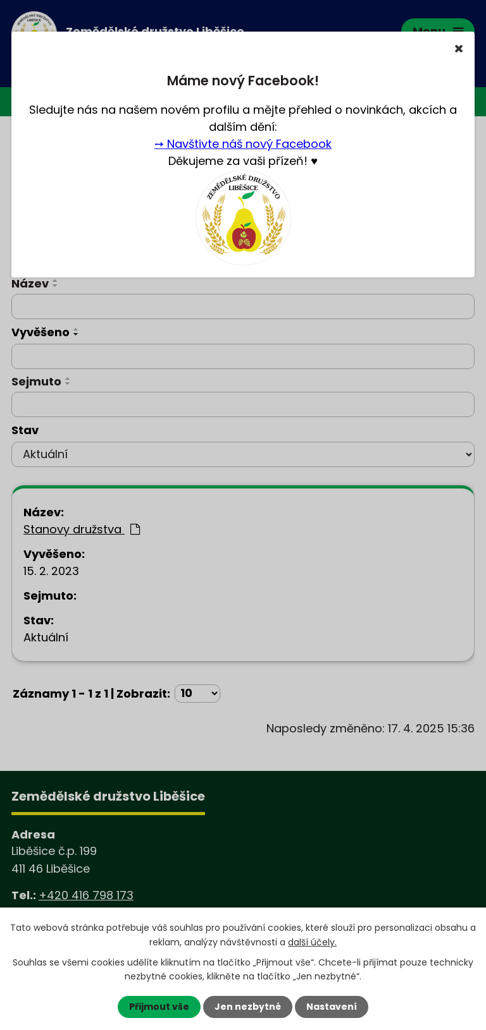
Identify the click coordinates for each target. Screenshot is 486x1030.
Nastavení (331, 1006)
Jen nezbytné (248, 1006)
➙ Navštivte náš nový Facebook (243, 144)
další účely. (312, 941)
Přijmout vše (159, 1006)
